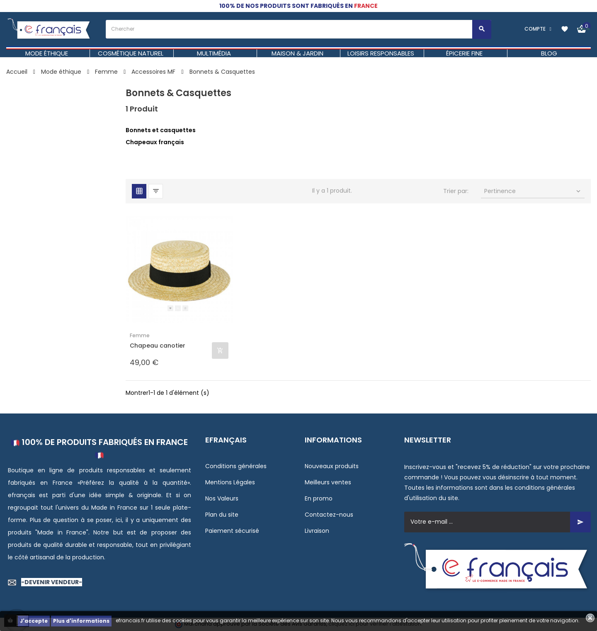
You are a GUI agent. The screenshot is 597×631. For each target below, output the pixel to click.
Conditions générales (236, 466)
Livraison (317, 531)
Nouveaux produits (332, 466)
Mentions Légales (230, 482)
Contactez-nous (329, 514)
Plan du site (221, 514)
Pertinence (533, 191)
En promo (318, 498)
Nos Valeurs (221, 498)
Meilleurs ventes (328, 482)
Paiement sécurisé (232, 531)
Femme (140, 335)
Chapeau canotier (157, 346)
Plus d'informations (81, 620)
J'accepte (34, 620)
